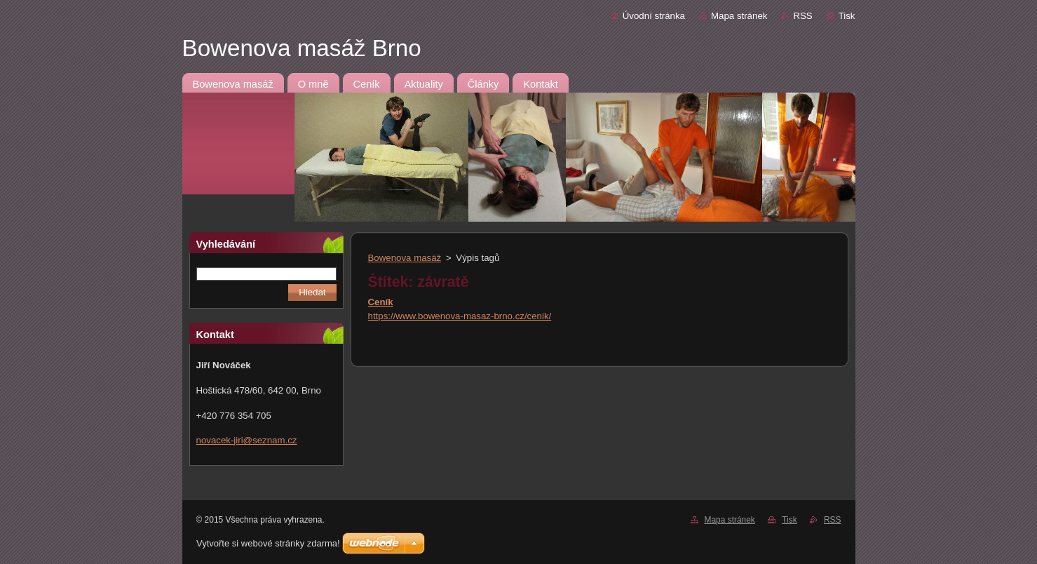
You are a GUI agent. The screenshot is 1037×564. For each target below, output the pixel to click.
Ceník (380, 302)
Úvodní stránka (654, 16)
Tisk (847, 16)
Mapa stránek (739, 16)
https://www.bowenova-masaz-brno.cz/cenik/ (460, 316)
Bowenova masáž (405, 258)
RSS (802, 16)
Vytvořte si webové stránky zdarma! (268, 543)
